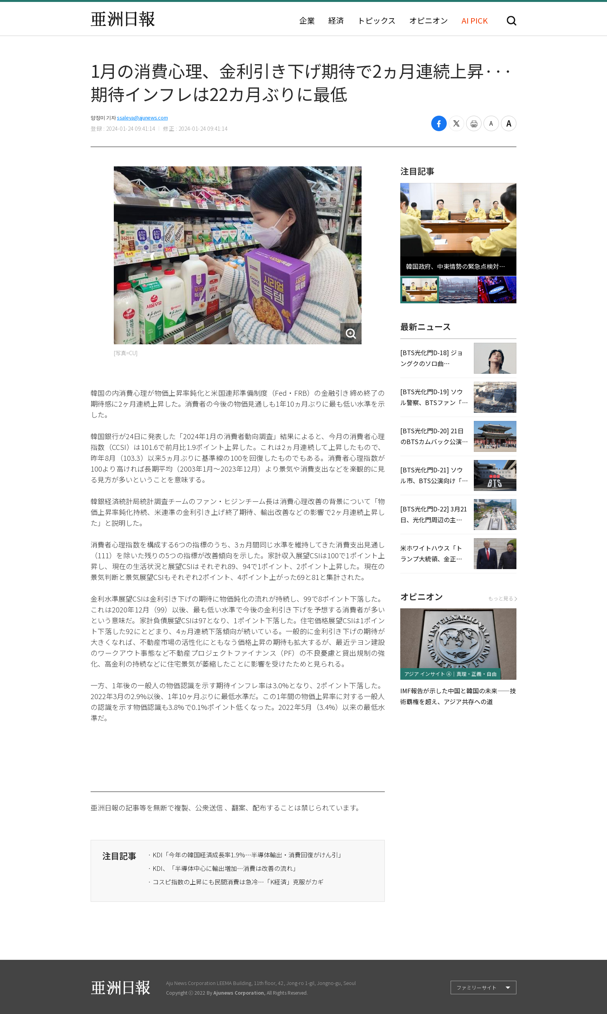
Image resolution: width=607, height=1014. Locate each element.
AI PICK (474, 20)
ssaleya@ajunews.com (142, 117)
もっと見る (502, 598)
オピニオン (428, 20)
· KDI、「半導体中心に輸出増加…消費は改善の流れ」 (223, 868)
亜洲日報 (123, 19)
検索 (511, 21)
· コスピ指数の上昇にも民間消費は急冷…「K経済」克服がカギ (236, 881)
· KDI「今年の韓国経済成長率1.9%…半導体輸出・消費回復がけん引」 (246, 854)
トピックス (376, 20)
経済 (336, 20)
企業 (307, 20)
